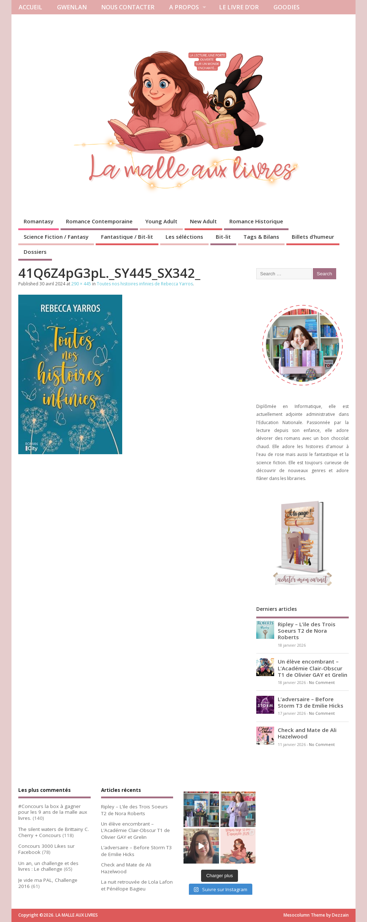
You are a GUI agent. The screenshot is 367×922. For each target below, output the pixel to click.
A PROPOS (184, 7)
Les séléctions (184, 236)
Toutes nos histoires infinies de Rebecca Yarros (145, 284)
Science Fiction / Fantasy (56, 236)
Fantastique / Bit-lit (127, 236)
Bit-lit (223, 236)
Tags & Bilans (261, 236)
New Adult (203, 221)
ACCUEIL (30, 7)
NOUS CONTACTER (127, 7)
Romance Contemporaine (99, 221)
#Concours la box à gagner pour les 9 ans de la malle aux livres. (52, 812)
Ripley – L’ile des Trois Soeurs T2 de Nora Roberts (306, 631)
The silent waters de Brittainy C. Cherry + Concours (53, 832)
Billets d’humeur (313, 236)
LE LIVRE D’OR (239, 7)
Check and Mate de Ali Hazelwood (307, 733)
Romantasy (38, 221)
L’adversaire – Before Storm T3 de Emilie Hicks (310, 702)
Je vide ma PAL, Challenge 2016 (47, 883)
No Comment (322, 682)
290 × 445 (81, 284)
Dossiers (35, 251)
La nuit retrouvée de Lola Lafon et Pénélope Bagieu (137, 885)
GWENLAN (72, 7)
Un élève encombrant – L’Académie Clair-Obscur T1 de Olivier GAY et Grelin (312, 668)
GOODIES (286, 7)
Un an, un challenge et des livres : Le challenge (48, 866)
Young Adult (161, 221)
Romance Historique (256, 221)
